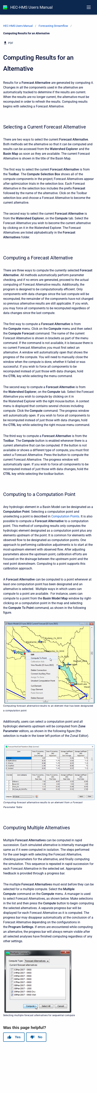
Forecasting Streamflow (53, 25)
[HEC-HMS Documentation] (5, 7)
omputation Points (66, 516)
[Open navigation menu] (89, 7)
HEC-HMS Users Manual (31, 7)
